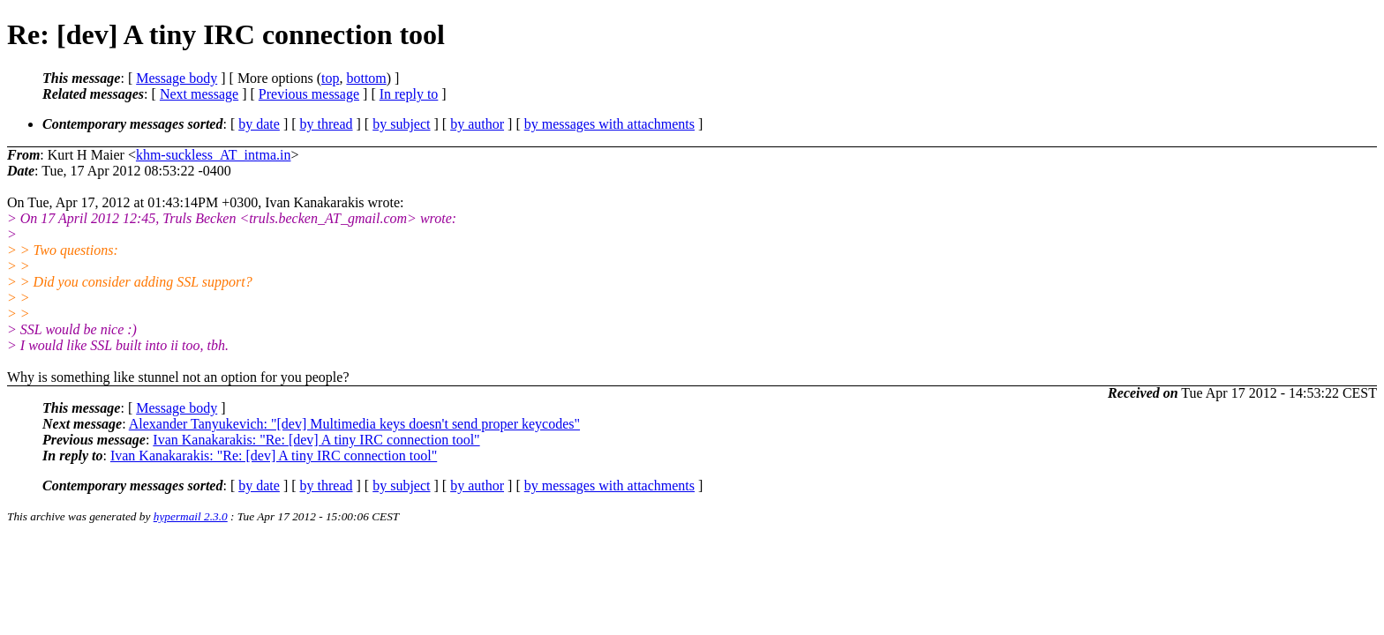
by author (477, 123)
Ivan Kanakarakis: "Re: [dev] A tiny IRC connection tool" (316, 439)
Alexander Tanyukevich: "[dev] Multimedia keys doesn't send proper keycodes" (354, 423)
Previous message (309, 93)
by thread (326, 123)
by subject (401, 123)
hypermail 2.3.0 (191, 516)
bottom (366, 78)
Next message (199, 93)
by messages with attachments (609, 123)
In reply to (409, 93)
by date (259, 123)
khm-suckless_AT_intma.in (213, 154)
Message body (176, 78)
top (330, 78)
